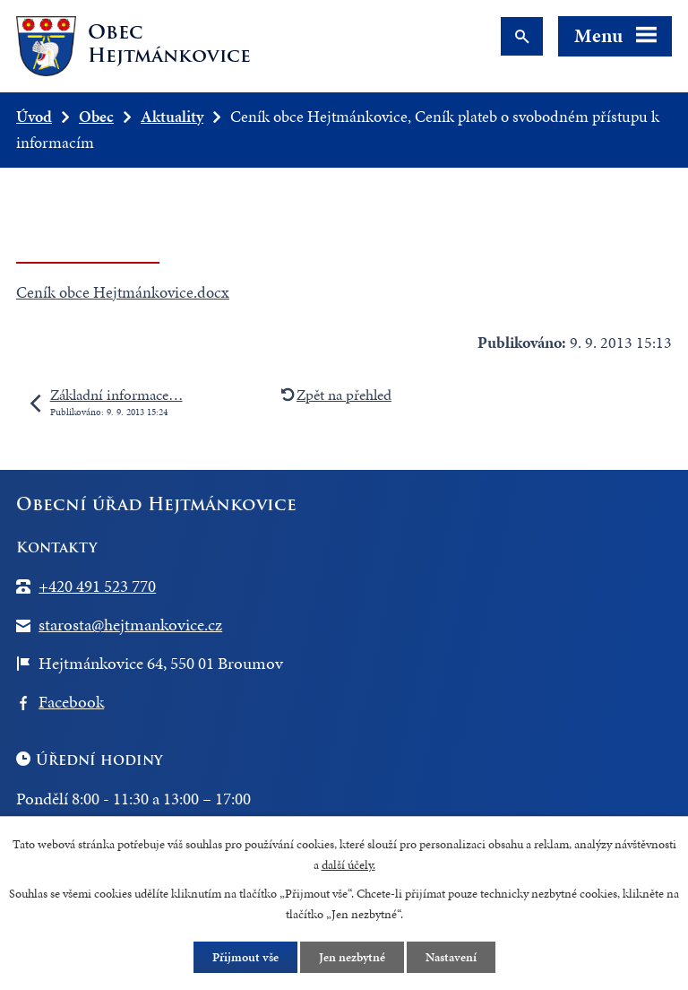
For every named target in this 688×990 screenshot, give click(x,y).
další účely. (348, 864)
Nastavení (451, 957)
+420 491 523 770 (97, 586)
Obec (96, 116)
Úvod (34, 116)
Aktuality (172, 116)
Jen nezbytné (352, 957)
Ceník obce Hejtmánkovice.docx (122, 292)
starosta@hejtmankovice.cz (130, 624)
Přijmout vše (245, 957)
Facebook (71, 702)
